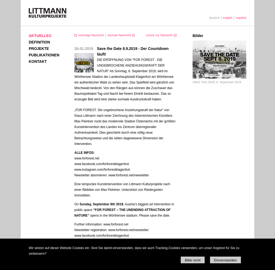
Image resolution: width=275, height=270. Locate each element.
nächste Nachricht (119, 35)
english (228, 17)
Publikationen (44, 55)
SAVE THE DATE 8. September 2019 (217, 82)
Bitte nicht (193, 260)
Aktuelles (40, 36)
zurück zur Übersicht (159, 35)
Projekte (39, 48)
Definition (39, 42)
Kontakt (38, 61)
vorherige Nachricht (91, 35)
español (241, 17)
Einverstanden (225, 260)
